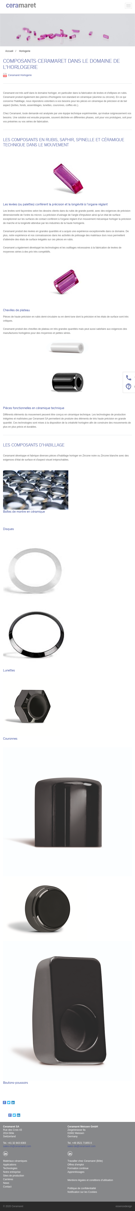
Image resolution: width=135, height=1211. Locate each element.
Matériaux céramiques (15, 1161)
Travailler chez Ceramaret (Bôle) (85, 1161)
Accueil (9, 51)
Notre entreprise (12, 1172)
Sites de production (13, 1175)
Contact (7, 1186)
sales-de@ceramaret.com (82, 1146)
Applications (9, 1164)
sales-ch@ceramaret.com (17, 1146)
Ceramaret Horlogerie (20, 75)
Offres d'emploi (76, 1164)
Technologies (10, 1168)
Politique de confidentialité (82, 1188)
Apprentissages (76, 1172)
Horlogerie (24, 51)
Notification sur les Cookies (82, 1192)
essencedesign (124, 1206)
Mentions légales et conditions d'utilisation (90, 1180)
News (6, 1183)
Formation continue (78, 1168)
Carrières (8, 1179)
